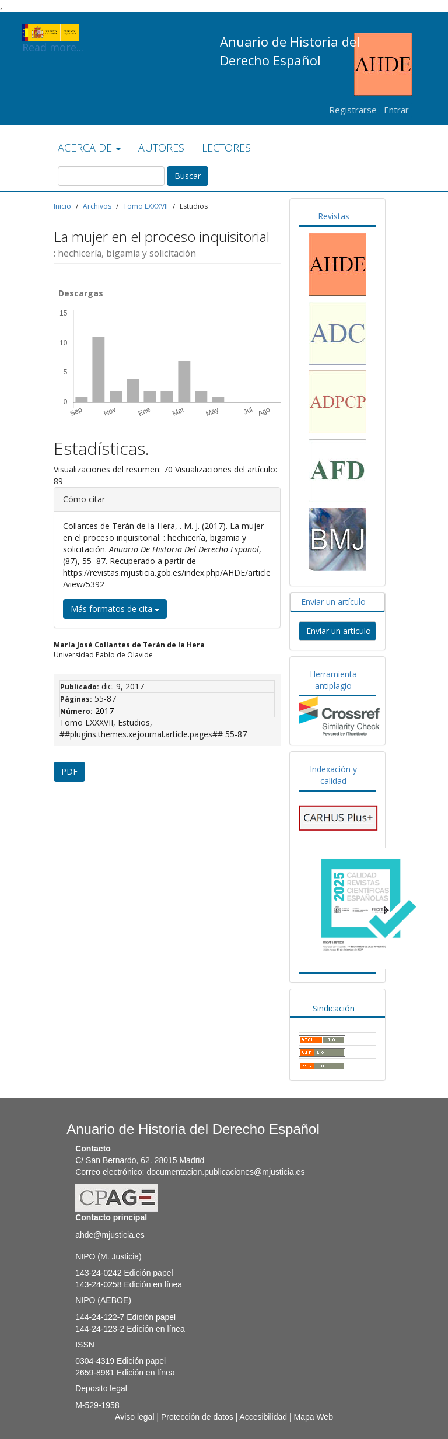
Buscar (187, 175)
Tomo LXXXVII (145, 206)
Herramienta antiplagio (333, 679)
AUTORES (161, 148)
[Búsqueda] (111, 176)
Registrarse (353, 109)
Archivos (97, 206)
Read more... (52, 32)
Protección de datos (197, 1417)
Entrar (396, 109)
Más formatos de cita (115, 608)
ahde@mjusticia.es (110, 1235)
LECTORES (226, 148)
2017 (104, 710)
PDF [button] (69, 771)
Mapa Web (312, 1417)
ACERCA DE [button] (89, 148)
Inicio (62, 206)
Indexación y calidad (333, 775)
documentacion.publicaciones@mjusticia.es (225, 1172)
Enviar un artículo (333, 601)
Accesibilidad (263, 1417)
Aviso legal (134, 1417)
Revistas (333, 216)
